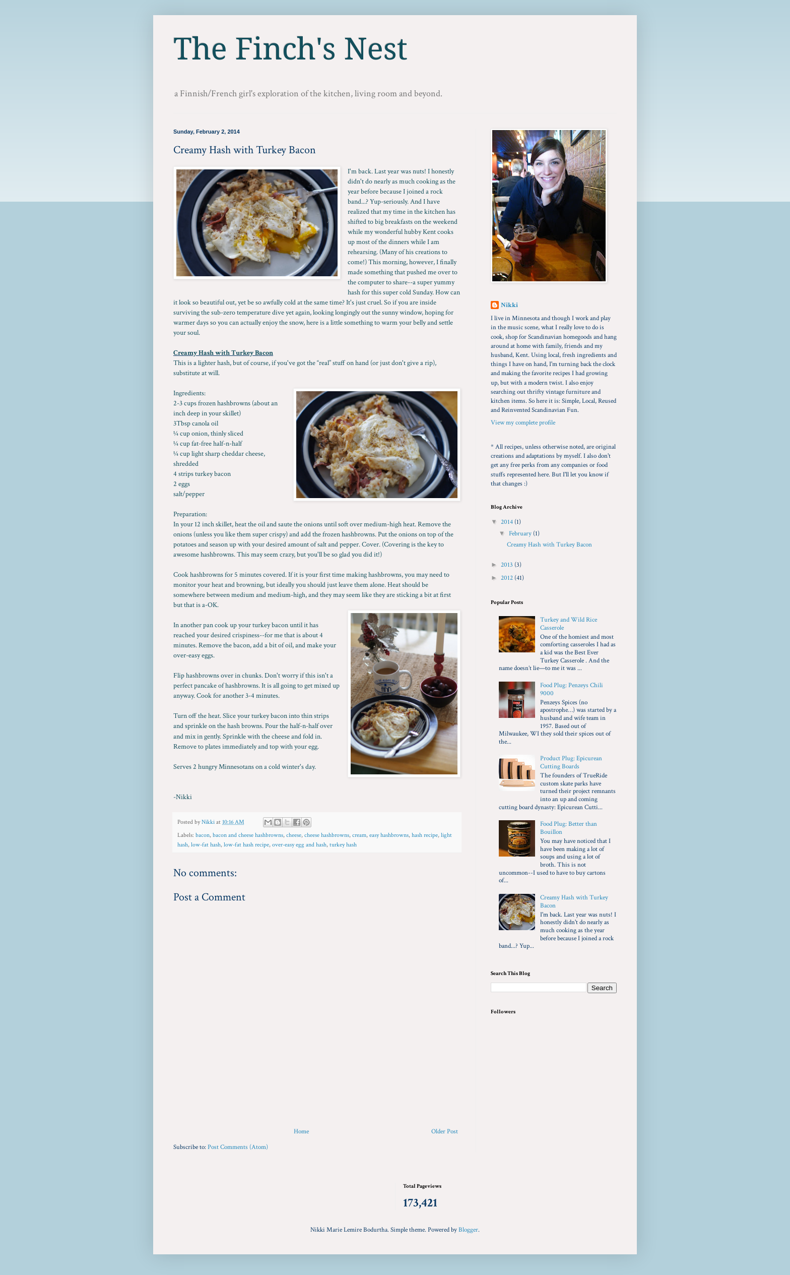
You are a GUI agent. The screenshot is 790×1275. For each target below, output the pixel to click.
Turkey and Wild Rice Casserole (568, 624)
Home (301, 1131)
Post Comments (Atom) (238, 1147)
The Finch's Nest (290, 49)
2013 (507, 565)
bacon (202, 835)
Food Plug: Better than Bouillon (568, 828)
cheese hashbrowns (326, 835)
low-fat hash (206, 844)
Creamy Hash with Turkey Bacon (549, 544)
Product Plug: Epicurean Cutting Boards (571, 762)
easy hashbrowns (389, 835)
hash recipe (425, 835)
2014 (507, 522)
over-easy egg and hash (299, 844)
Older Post (444, 1131)
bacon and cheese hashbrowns (248, 835)
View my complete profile (523, 422)
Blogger (468, 1230)
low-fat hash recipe (246, 844)
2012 (507, 578)
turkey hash (343, 844)
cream (359, 835)
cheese (293, 835)
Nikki (509, 305)
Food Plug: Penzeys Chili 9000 (571, 689)
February (521, 533)
